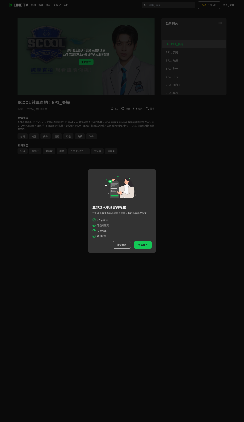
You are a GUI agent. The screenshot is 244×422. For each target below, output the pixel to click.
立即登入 (143, 245)
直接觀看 (122, 245)
